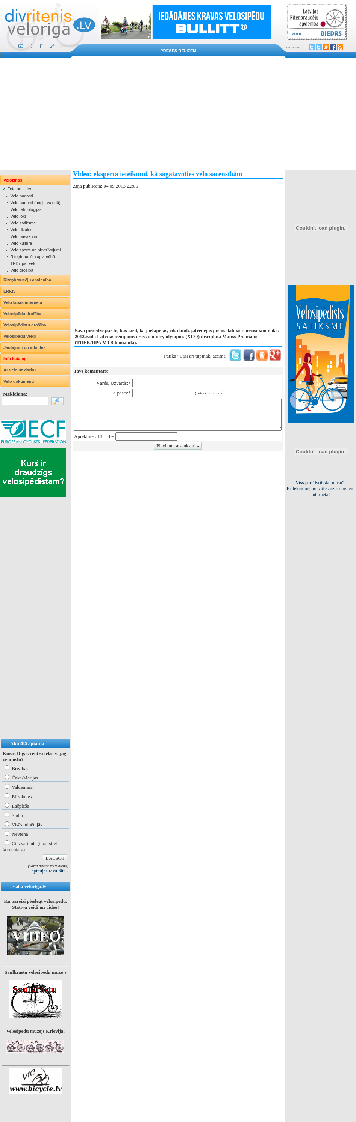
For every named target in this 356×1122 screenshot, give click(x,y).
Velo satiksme (23, 223)
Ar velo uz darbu (19, 370)
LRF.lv (9, 291)
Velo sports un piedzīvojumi (35, 250)
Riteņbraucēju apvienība (27, 280)
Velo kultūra (21, 243)
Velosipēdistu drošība (24, 325)
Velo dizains (21, 229)
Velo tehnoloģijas (25, 209)
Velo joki (18, 216)
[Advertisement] (178, 114)
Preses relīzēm (179, 50)
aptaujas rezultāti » (50, 871)
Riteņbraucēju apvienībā (32, 256)
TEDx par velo (23, 263)
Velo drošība (21, 270)
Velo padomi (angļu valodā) (35, 202)
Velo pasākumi (23, 236)
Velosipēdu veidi (19, 336)
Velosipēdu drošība (22, 313)
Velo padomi (21, 196)
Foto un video (19, 188)
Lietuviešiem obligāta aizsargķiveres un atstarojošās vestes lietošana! (321, 488)
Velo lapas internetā (22, 302)
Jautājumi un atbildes (24, 347)
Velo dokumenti (18, 381)
